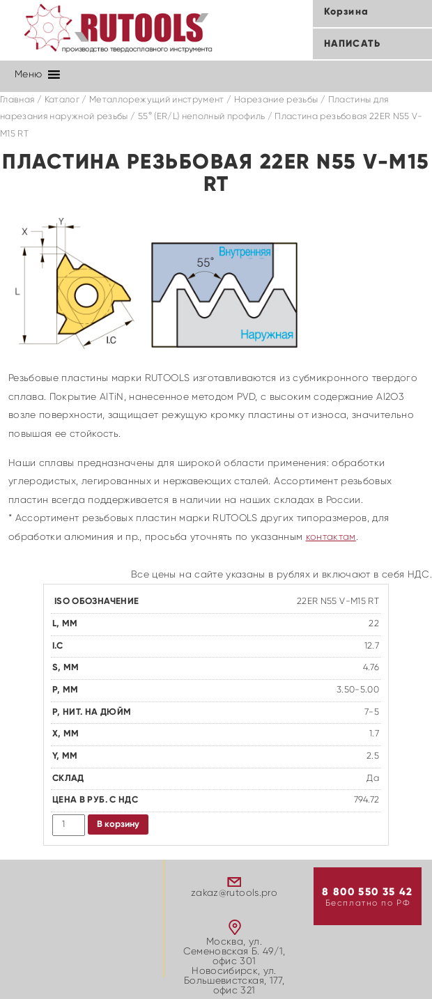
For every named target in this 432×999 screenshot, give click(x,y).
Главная (17, 99)
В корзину (118, 824)
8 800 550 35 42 (367, 892)
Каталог (62, 99)
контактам (331, 537)
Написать (352, 44)
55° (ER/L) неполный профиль (201, 116)
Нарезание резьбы (276, 99)
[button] (28, 74)
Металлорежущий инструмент (156, 99)
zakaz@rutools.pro (234, 893)
